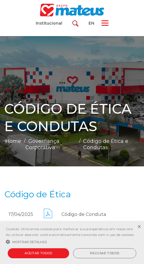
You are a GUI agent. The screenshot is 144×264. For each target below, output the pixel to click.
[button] (72, 241)
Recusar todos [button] (104, 253)
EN (91, 23)
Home (13, 141)
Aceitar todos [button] (38, 253)
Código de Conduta (83, 214)
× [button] (139, 227)
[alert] (72, 243)
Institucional (49, 23)
